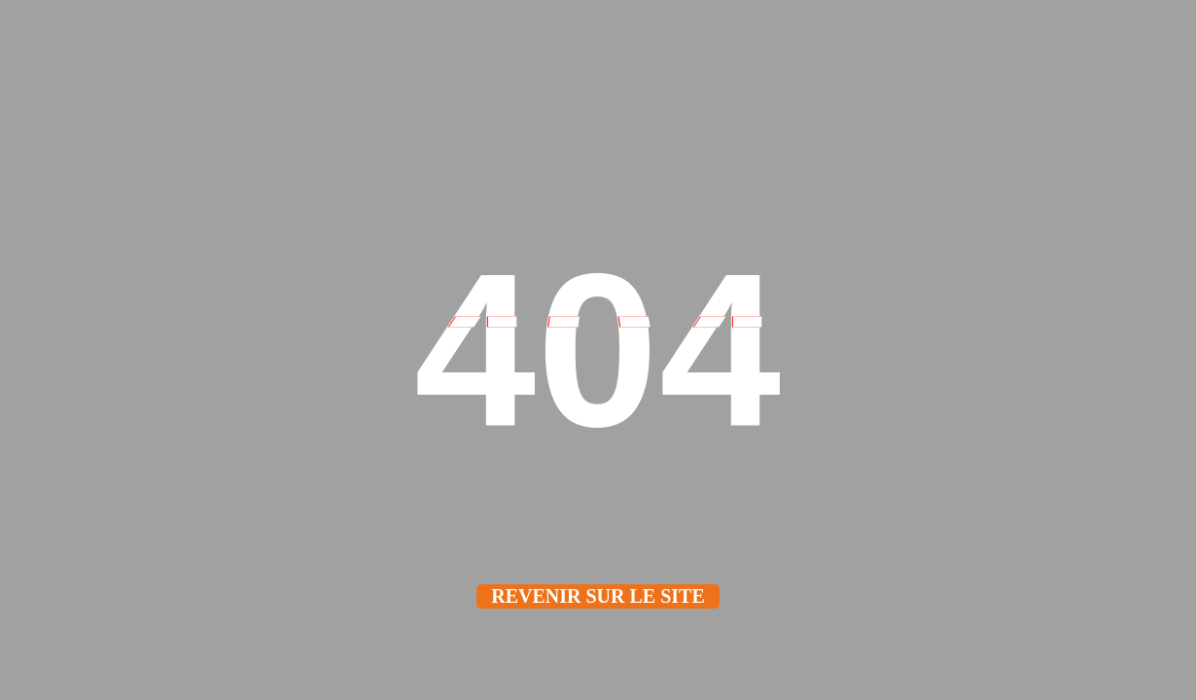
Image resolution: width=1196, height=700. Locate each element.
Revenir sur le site (598, 596)
